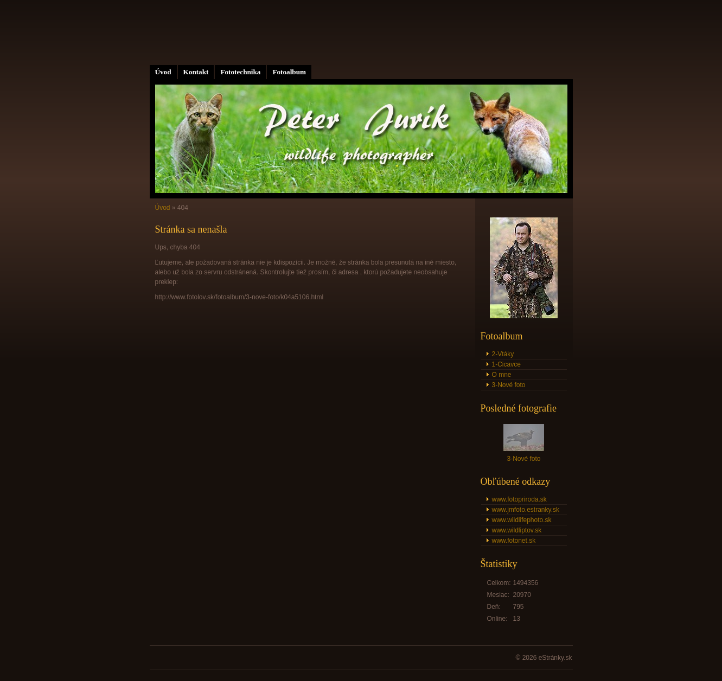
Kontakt (196, 72)
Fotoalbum (289, 72)
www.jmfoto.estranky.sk (525, 509)
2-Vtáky (503, 354)
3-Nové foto (509, 385)
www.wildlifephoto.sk (522, 520)
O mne (502, 374)
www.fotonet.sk (514, 540)
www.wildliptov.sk (517, 530)
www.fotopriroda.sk (519, 499)
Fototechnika (240, 72)
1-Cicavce (506, 364)
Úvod (163, 72)
